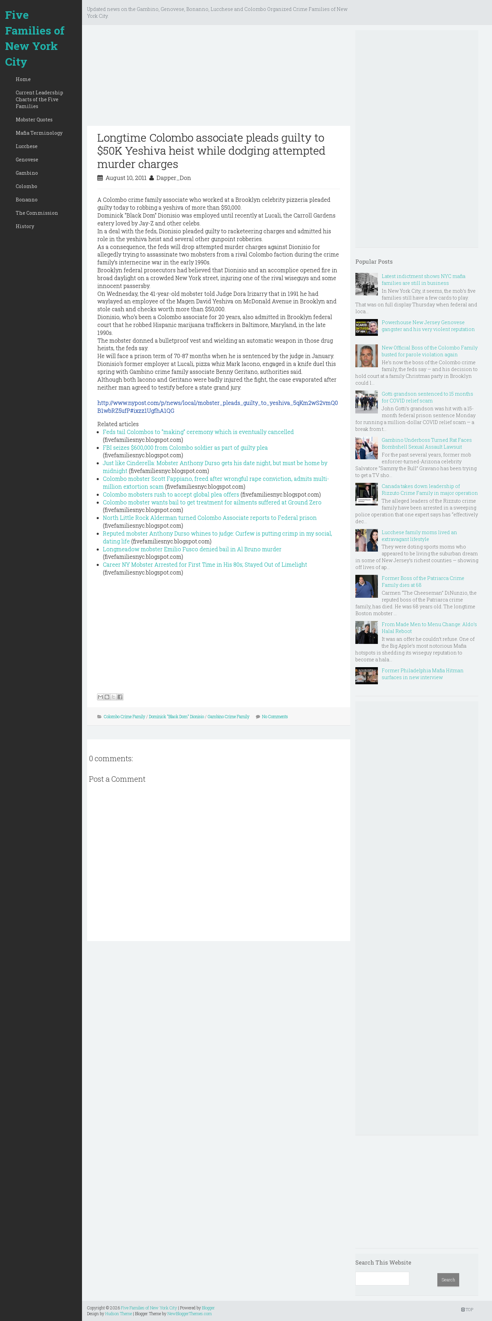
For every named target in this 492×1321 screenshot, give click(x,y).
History (25, 226)
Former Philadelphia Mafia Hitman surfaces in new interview (423, 674)
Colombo (26, 186)
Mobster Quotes (34, 119)
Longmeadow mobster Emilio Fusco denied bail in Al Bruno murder (192, 549)
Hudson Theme (118, 1313)
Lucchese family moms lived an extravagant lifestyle (419, 535)
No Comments (275, 716)
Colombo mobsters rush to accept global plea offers (171, 494)
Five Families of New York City (35, 38)
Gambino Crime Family (228, 716)
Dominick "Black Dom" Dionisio (176, 716)
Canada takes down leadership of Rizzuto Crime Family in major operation (430, 489)
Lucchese (27, 146)
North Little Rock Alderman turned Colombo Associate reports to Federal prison (210, 517)
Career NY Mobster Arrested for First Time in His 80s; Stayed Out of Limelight (205, 564)
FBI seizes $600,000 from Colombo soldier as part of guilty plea (185, 447)
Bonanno (27, 199)
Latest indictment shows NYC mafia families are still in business (423, 279)
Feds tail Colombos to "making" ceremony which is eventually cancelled (198, 431)
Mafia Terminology (39, 133)
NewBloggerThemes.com (189, 1313)
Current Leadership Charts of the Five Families (39, 99)
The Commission (37, 213)
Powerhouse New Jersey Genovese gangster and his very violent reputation (428, 325)
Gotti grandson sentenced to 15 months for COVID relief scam (427, 397)
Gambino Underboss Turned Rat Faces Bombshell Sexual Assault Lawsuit (427, 443)
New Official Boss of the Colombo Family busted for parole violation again (430, 351)
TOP (467, 1309)
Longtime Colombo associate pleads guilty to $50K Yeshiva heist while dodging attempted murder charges (211, 150)
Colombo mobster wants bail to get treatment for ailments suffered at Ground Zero (212, 502)
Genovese (27, 159)
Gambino (27, 173)
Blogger (208, 1307)
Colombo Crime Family (124, 716)
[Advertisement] (218, 78)
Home (23, 79)
